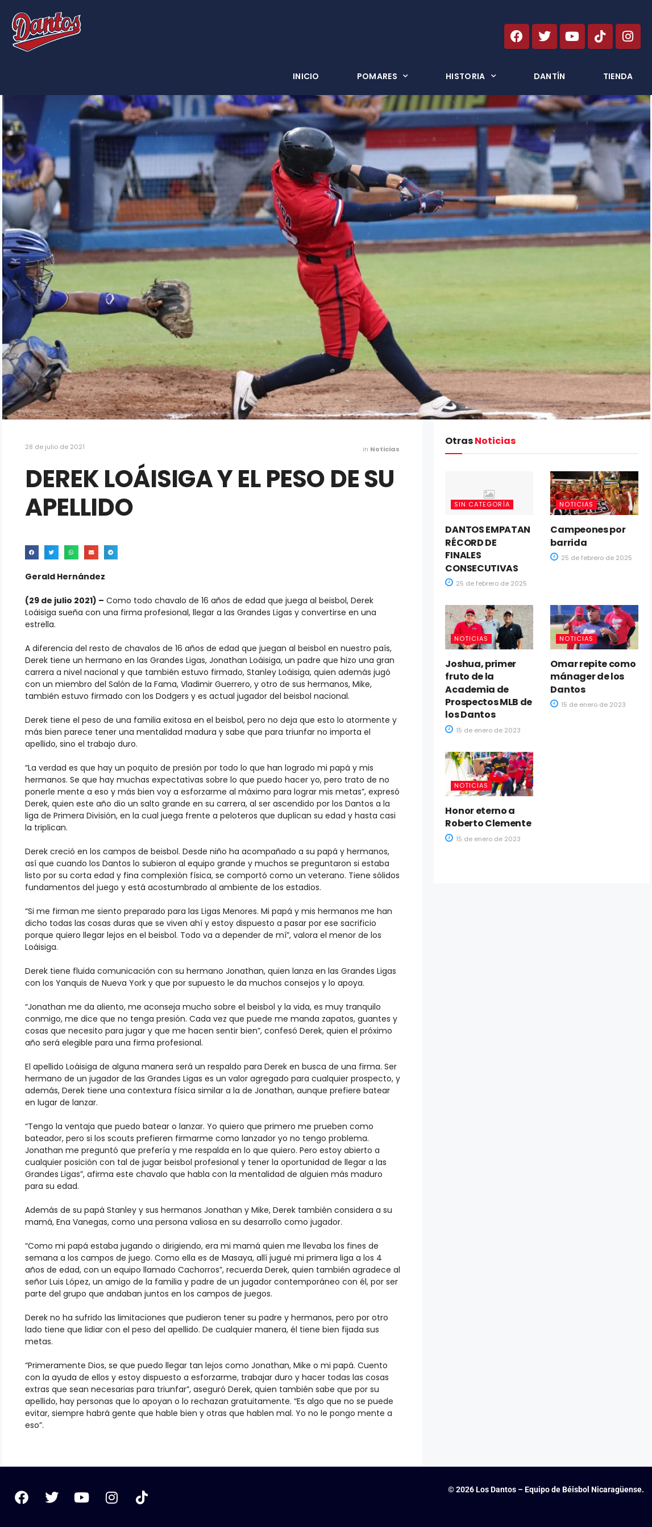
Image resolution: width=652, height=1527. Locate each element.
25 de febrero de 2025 (486, 583)
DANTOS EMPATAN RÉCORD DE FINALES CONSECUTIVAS (487, 548)
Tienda (618, 76)
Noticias (385, 449)
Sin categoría (482, 504)
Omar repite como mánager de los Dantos (593, 676)
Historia (471, 76)
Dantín (550, 76)
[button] (32, 552)
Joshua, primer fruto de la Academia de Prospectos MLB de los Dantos (488, 689)
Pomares (382, 76)
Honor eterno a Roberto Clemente (488, 817)
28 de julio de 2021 (55, 446)
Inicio (306, 76)
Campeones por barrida (587, 536)
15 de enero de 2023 (483, 730)
